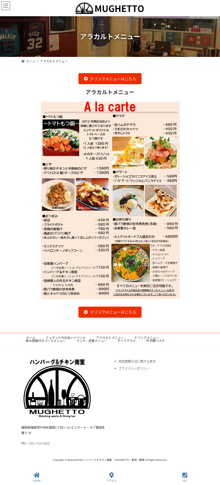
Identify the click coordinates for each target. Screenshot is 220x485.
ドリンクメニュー (146, 338)
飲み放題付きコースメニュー (46, 341)
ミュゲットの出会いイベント (66, 338)
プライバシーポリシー (134, 368)
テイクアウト (126, 341)
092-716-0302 (39, 443)
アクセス (111, 477)
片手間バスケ (155, 341)
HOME (37, 477)
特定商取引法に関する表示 (137, 361)
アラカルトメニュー (110, 338)
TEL (184, 477)
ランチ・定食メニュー (91, 341)
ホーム (30, 338)
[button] (110, 78)
